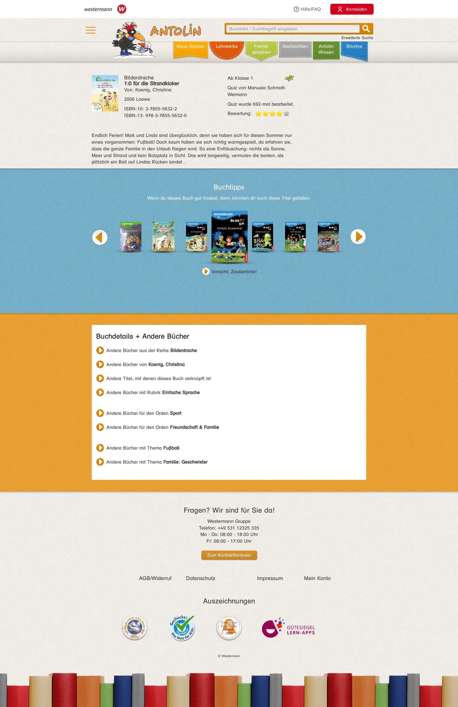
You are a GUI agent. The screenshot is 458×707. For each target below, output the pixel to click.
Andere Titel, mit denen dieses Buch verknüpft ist (158, 378)
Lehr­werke (227, 46)
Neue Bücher (190, 46)
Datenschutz (200, 578)
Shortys (354, 46)
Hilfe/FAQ (307, 9)
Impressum (270, 578)
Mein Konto (317, 578)
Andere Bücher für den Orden (143, 413)
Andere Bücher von (145, 364)
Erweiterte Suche (357, 37)
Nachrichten (295, 46)
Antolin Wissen (326, 49)
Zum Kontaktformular (229, 555)
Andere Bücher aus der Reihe (151, 350)
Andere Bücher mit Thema (142, 448)
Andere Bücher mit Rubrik (153, 392)
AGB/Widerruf (155, 578)
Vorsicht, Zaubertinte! (234, 271)
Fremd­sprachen (261, 49)
